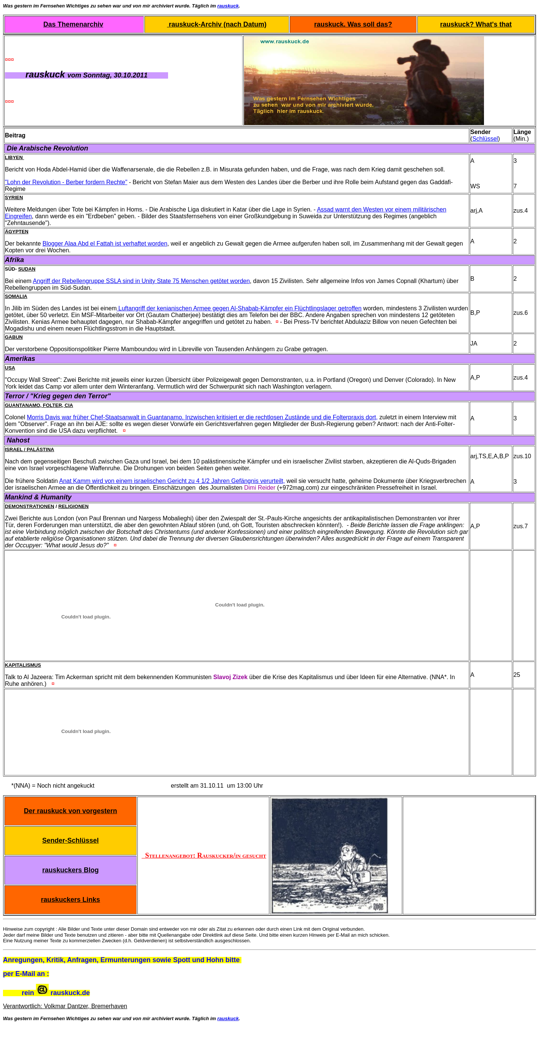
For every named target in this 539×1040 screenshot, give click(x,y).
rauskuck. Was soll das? (353, 24)
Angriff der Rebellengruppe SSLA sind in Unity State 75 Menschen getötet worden (141, 281)
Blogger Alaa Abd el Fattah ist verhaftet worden (105, 243)
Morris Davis (44, 417)
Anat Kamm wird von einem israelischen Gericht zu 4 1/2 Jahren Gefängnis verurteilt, (172, 481)
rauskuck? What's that (476, 24)
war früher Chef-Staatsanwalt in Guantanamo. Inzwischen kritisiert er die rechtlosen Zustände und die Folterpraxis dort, (220, 417)
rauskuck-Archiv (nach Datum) (217, 24)
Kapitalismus (23, 665)
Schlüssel (485, 139)
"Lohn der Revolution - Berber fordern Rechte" (66, 182)
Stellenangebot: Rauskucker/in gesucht (203, 855)
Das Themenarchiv (73, 24)
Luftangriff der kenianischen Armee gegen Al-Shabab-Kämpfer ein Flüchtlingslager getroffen (239, 308)
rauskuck (228, 6)
